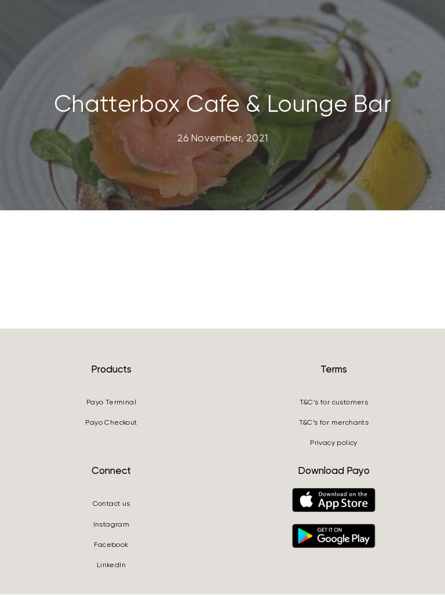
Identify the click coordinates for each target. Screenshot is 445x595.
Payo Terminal (111, 403)
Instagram (111, 525)
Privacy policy (334, 444)
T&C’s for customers (334, 403)
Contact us (111, 505)
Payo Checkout (111, 423)
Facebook (111, 546)
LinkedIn (111, 566)
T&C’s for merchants (334, 423)
